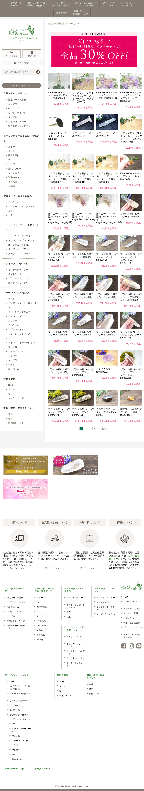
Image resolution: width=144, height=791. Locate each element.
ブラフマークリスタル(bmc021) (83, 134)
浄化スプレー (14, 168)
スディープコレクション (16, 263)
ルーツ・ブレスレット (19, 253)
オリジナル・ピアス (18, 249)
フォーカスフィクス (18, 351)
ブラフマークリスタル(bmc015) (107, 134)
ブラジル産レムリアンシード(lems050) (59, 371)
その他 (11, 186)
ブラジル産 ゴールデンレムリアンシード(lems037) (131, 335)
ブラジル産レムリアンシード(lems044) (83, 333)
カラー (11, 146)
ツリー (11, 338)
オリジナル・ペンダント (20, 245)
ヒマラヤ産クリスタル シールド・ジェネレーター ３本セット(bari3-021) (59, 177)
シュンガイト (14, 173)
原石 (10, 211)
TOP (126, 597)
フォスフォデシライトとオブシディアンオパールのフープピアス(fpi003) (83, 97)
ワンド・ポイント (17, 112)
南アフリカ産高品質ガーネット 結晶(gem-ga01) (131, 412)
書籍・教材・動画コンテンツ (18, 408)
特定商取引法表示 (132, 623)
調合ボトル (13, 369)
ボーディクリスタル (18, 282)
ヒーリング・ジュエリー (20, 236)
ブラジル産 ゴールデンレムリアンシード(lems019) (83, 412)
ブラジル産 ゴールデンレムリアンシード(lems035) (59, 297)
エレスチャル (14, 274)
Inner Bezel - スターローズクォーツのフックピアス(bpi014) (107, 95)
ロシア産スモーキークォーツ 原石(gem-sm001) (107, 412)
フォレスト (13, 347)
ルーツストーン (42, 768)
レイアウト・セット (18, 104)
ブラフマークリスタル (19, 278)
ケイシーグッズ (16, 398)
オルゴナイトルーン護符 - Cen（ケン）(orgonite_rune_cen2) (83, 216)
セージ (11, 164)
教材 (10, 418)
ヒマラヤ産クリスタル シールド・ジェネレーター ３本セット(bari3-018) (131, 137)
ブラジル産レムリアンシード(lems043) (107, 333)
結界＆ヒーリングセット (20, 126)
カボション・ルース (18, 121)
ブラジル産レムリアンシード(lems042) (107, 296)
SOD (10, 385)
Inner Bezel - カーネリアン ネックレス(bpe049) (130, 176)
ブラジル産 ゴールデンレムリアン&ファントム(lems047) (131, 297)
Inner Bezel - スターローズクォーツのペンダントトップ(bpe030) (131, 96)
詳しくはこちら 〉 (19, 568)
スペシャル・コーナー (19, 202)
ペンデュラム (14, 108)
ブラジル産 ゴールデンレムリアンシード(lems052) (107, 257)
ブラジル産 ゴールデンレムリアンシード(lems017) (59, 412)
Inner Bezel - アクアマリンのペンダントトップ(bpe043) (59, 95)
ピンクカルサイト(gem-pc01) (105, 370)
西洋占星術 (13, 155)
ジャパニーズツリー (18, 316)
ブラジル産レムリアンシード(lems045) (59, 333)
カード (11, 299)
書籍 (10, 414)
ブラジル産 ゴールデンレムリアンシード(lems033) (83, 372)
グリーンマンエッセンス (16, 292)
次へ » (105, 428)
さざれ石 (12, 181)
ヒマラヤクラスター (18, 269)
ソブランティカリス (18, 329)
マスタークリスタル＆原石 (17, 196)
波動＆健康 (9, 378)
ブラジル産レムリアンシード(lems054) (131, 215)
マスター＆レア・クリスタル (22, 206)
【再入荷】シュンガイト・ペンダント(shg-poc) (59, 136)
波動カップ (13, 177)
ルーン (11, 151)
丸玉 (10, 215)
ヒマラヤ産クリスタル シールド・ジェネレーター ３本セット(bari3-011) (83, 177)
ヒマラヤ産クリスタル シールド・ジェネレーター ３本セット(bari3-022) (107, 177)
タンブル (12, 117)
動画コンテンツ (16, 423)
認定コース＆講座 (17, 99)
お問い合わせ (130, 618)
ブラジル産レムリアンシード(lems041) (83, 255)
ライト (11, 364)
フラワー (12, 356)
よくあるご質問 (131, 613)
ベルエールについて (133, 609)
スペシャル (13, 325)
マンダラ (12, 360)
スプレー (12, 320)
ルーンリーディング (14, 768)
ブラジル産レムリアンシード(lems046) (83, 296)
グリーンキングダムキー (20, 312)
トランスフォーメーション (21, 342)
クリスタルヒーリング (15, 93)
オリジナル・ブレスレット (21, 240)
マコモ (11, 389)
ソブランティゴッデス (19, 334)
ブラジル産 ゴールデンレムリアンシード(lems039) (59, 257)
